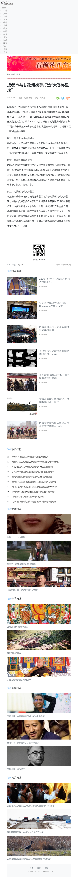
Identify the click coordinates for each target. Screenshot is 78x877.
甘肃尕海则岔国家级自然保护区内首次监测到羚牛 (34, 472)
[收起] (74, 3)
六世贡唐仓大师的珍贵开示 (19, 680)
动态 (13, 74)
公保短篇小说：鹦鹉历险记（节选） (23, 590)
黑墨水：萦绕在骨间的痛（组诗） (22, 564)
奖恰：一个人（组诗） (17, 537)
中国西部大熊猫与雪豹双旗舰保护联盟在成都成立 (34, 491)
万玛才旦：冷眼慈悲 (16, 769)
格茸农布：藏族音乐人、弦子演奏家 (23, 743)
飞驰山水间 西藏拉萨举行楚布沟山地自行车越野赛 (34, 501)
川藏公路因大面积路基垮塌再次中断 (28, 496)
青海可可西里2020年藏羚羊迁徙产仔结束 (30, 457)
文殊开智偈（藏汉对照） (18, 627)
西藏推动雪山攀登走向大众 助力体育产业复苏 (32, 477)
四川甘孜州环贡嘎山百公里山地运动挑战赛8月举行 (34, 486)
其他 (18, 74)
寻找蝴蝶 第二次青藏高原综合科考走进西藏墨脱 (33, 467)
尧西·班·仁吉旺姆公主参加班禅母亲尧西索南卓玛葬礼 (35, 462)
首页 (8, 74)
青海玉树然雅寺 (14, 653)
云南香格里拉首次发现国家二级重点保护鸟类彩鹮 (34, 481)
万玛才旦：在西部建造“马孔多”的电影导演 (26, 716)
